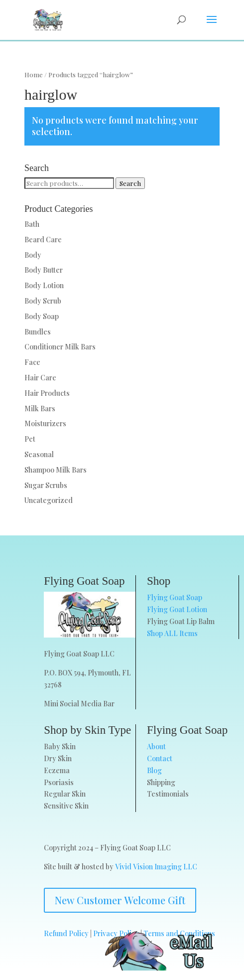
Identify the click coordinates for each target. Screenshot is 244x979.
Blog (154, 770)
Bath (31, 224)
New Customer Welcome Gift (120, 900)
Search (130, 183)
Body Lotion (44, 285)
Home (33, 74)
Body (32, 255)
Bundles (37, 331)
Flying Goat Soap (174, 597)
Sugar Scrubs (45, 485)
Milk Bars (39, 408)
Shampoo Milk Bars (55, 470)
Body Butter (43, 270)
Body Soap (41, 316)
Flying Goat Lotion (177, 609)
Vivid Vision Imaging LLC (156, 866)
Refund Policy (66, 933)
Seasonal (39, 454)
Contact (159, 758)
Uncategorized (48, 500)
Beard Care (43, 239)
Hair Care (40, 377)
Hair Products (47, 393)
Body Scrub (42, 301)
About (156, 746)
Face (32, 362)
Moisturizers (45, 423)
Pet (29, 439)
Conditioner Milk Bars (60, 346)
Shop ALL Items (172, 633)
